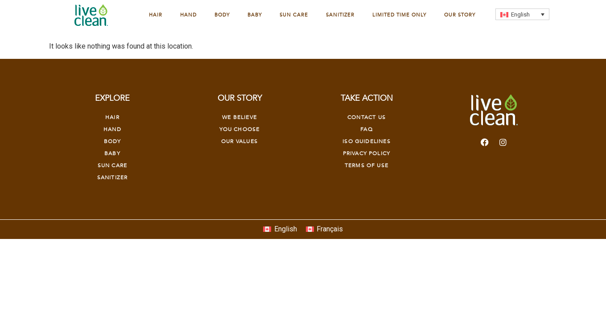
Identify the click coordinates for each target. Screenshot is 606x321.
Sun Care (294, 15)
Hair (155, 15)
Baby (254, 15)
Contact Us (366, 117)
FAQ (366, 129)
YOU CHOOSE (239, 129)
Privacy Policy (366, 153)
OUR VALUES (239, 141)
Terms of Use (366, 165)
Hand (188, 15)
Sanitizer (340, 15)
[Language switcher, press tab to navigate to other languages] (522, 14)
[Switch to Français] (324, 229)
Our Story (459, 15)
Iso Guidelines (366, 141)
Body (222, 15)
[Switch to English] (280, 229)
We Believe (239, 117)
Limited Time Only (399, 15)
